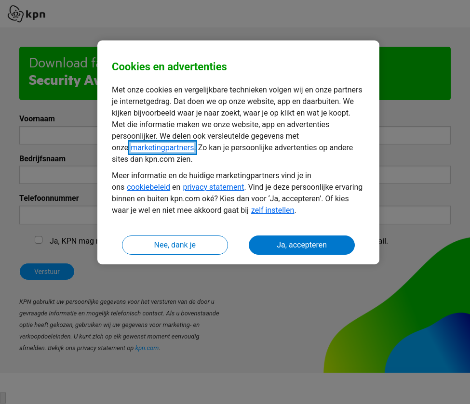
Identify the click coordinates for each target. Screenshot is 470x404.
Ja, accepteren (302, 244)
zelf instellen (273, 210)
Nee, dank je (175, 244)
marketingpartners (162, 147)
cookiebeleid (148, 187)
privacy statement (213, 187)
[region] (238, 152)
